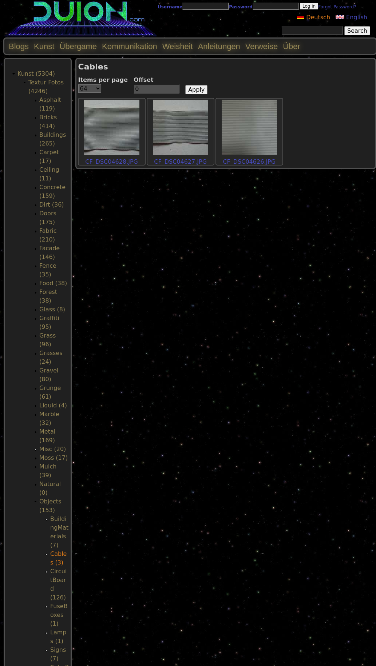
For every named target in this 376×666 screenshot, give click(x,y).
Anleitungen (219, 46)
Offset (144, 79)
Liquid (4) (53, 405)
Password (241, 6)
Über (291, 46)
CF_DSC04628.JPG (111, 161)
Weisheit (177, 46)
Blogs (19, 46)
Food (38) (53, 283)
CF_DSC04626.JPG (249, 161)
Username (170, 6)
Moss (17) (53, 457)
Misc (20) (52, 449)
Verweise (261, 46)
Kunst (44, 46)
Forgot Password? (337, 6)
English (351, 17)
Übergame (78, 46)
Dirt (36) (51, 204)
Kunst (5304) (36, 73)
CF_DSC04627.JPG (180, 161)
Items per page (103, 79)
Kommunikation (129, 46)
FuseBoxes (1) (59, 615)
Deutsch (313, 17)
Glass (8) (52, 309)
